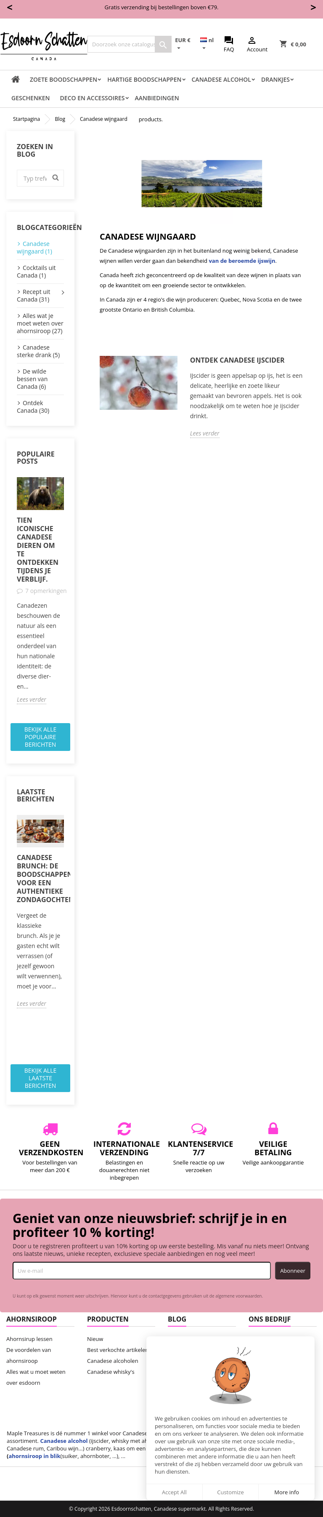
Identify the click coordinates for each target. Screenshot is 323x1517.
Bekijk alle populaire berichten (40, 736)
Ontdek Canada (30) (33, 406)
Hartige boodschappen (144, 79)
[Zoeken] (129, 44)
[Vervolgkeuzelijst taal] (210, 44)
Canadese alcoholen (112, 1361)
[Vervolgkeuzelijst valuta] (186, 44)
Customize (230, 1492)
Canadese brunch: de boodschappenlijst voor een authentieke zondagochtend (40, 878)
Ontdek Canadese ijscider (237, 360)
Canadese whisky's (111, 1371)
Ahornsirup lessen (29, 1339)
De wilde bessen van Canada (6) (32, 378)
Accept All (174, 1492)
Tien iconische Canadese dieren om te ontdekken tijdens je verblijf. (37, 549)
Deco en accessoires (92, 98)
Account (257, 44)
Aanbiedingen (157, 98)
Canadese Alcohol (221, 79)
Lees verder (31, 699)
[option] (40, 590)
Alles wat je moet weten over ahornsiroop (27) (40, 323)
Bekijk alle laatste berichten (40, 1078)
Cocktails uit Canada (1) (36, 271)
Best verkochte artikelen (117, 1350)
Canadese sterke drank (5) (38, 351)
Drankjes (275, 79)
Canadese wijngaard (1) (34, 247)
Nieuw (95, 1339)
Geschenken (30, 98)
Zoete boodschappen (63, 79)
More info (286, 1492)
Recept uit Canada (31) (33, 295)
